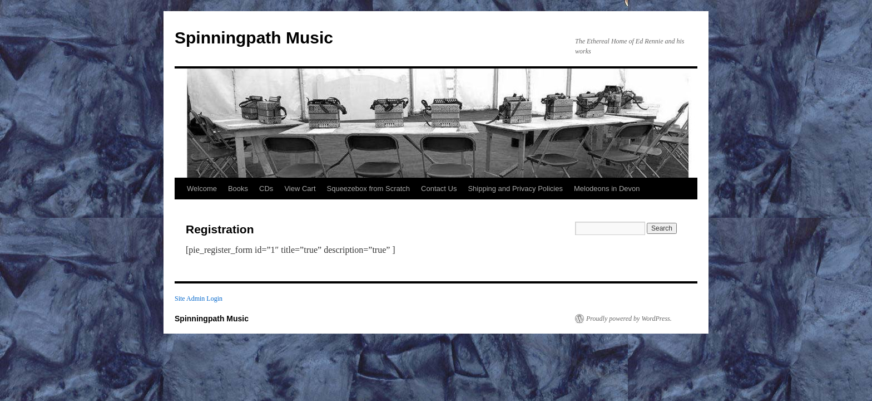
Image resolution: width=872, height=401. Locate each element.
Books (238, 188)
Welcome (202, 188)
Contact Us (439, 188)
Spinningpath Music (254, 37)
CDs (266, 188)
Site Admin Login (198, 298)
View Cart (299, 188)
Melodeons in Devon (607, 188)
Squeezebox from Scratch (368, 188)
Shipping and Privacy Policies (515, 188)
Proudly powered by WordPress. (629, 318)
